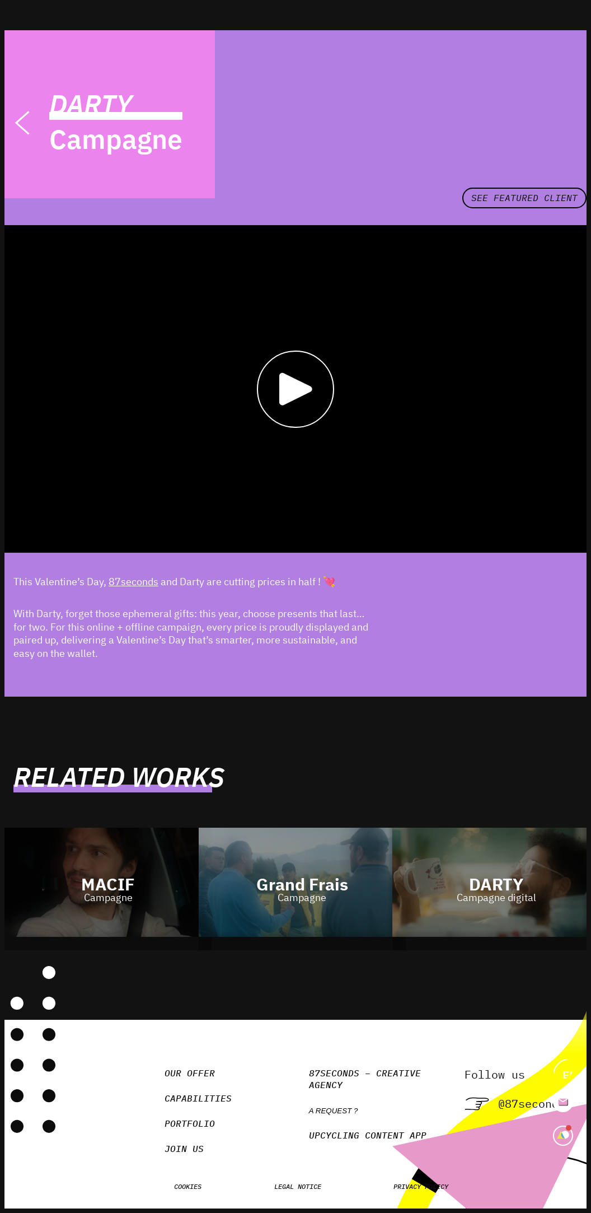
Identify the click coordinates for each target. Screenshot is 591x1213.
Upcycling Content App (367, 1135)
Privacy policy (420, 1186)
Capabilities (198, 1098)
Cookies (187, 1186)
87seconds (133, 581)
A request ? (333, 1111)
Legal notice (297, 1186)
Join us (184, 1148)
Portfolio (190, 1123)
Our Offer (190, 1073)
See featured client (524, 197)
